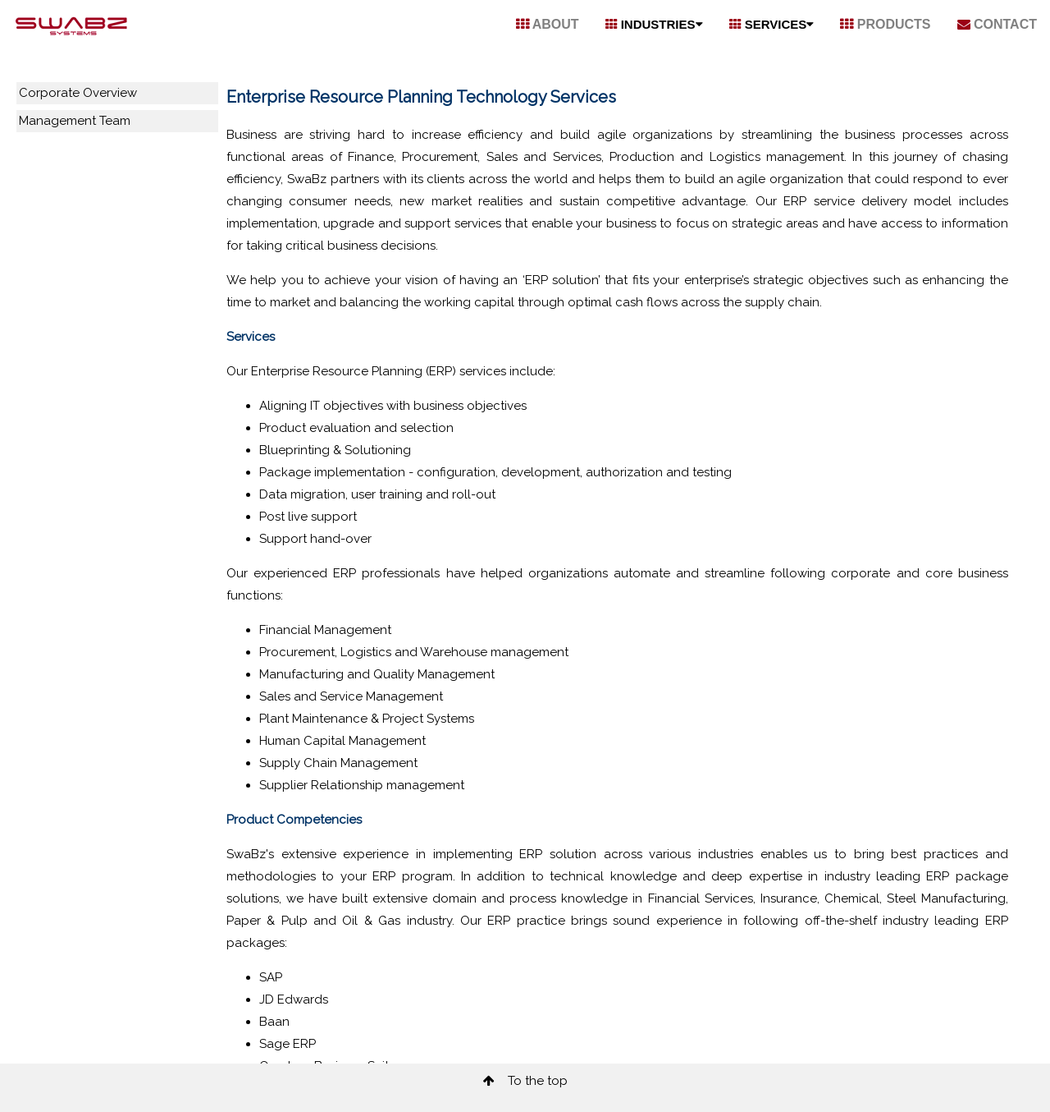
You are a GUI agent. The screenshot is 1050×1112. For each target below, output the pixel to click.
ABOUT (547, 24)
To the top (525, 1080)
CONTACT (997, 24)
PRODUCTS (885, 24)
